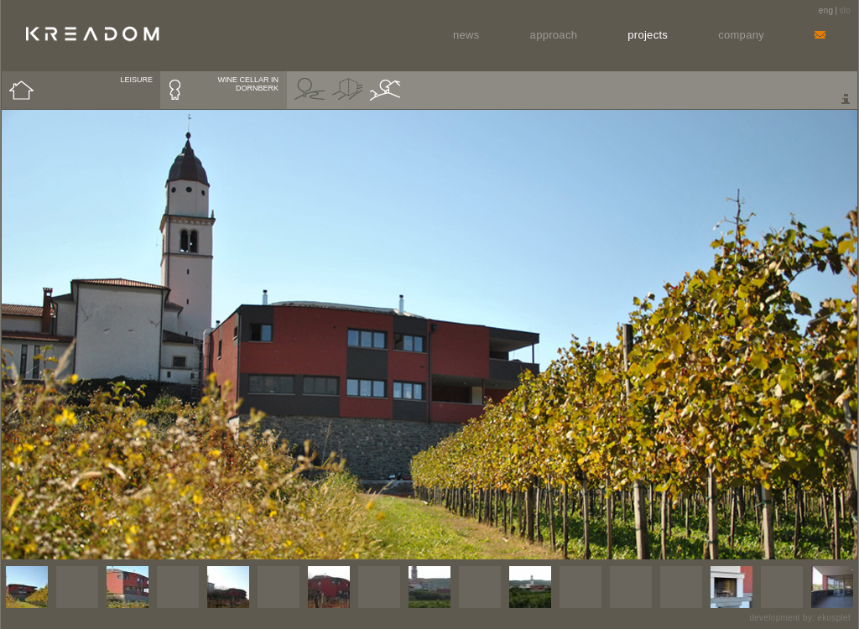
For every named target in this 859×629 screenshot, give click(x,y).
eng (826, 10)
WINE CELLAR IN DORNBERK (248, 83)
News (466, 35)
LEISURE (136, 79)
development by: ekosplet (800, 617)
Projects (647, 35)
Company (741, 35)
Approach (554, 35)
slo (845, 10)
